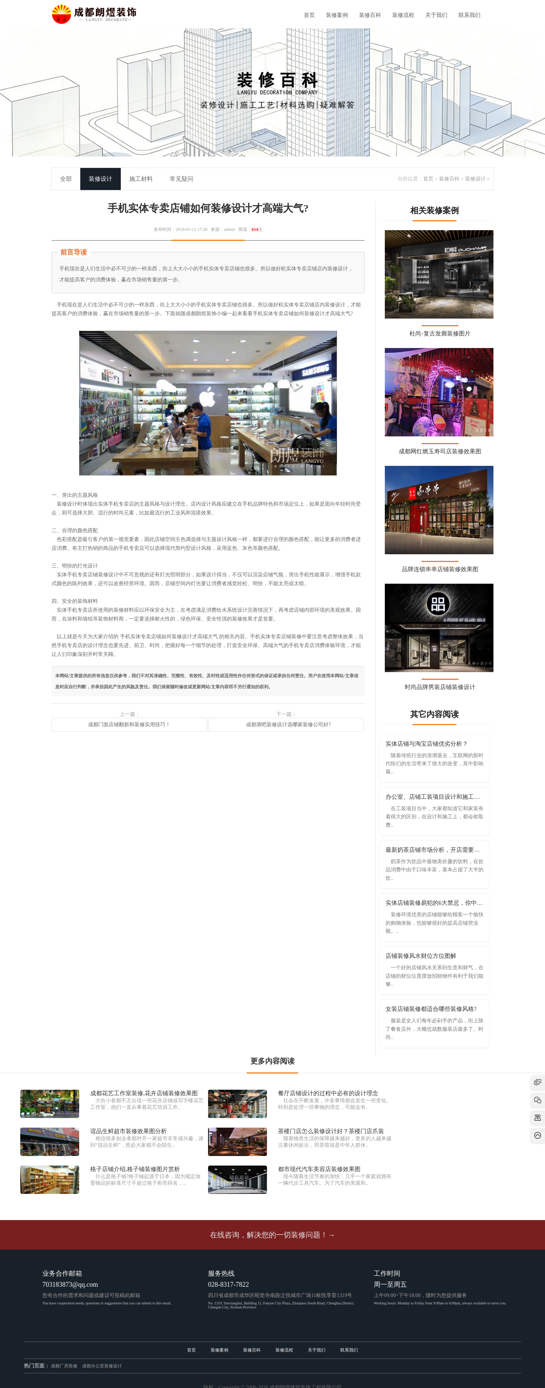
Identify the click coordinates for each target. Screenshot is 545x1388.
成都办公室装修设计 (102, 1365)
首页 (309, 15)
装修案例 (337, 15)
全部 (66, 179)
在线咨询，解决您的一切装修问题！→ (272, 1235)
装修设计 (475, 179)
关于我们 (436, 15)
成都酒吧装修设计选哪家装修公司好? (286, 724)
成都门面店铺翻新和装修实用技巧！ (129, 724)
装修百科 (370, 15)
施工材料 (141, 179)
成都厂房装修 (64, 1365)
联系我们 (469, 15)
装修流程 (403, 15)
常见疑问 (181, 179)
